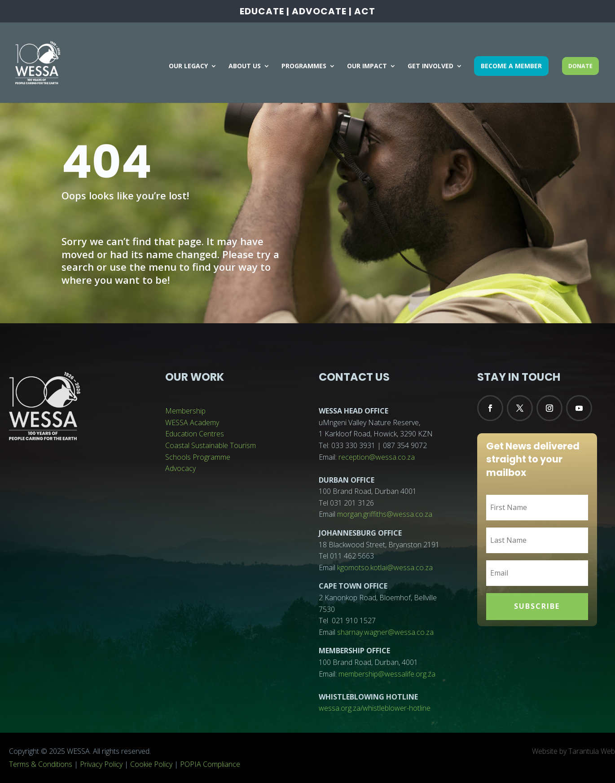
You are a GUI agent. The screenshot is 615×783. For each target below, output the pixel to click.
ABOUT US (244, 66)
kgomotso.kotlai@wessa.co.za (385, 567)
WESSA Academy (192, 422)
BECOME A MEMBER (511, 66)
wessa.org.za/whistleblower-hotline (374, 708)
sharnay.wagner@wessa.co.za (385, 632)
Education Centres (194, 434)
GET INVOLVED (430, 66)
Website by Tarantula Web (573, 751)
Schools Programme (197, 457)
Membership (185, 411)
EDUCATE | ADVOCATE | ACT (307, 12)
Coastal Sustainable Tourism (210, 445)
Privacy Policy (101, 764)
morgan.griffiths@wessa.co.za (384, 514)
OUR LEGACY (188, 66)
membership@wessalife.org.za (386, 674)
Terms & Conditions (40, 764)
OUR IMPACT (367, 66)
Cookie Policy (151, 764)
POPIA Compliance (210, 764)
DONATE (580, 66)
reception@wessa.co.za (376, 457)
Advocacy (180, 468)
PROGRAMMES (303, 66)
